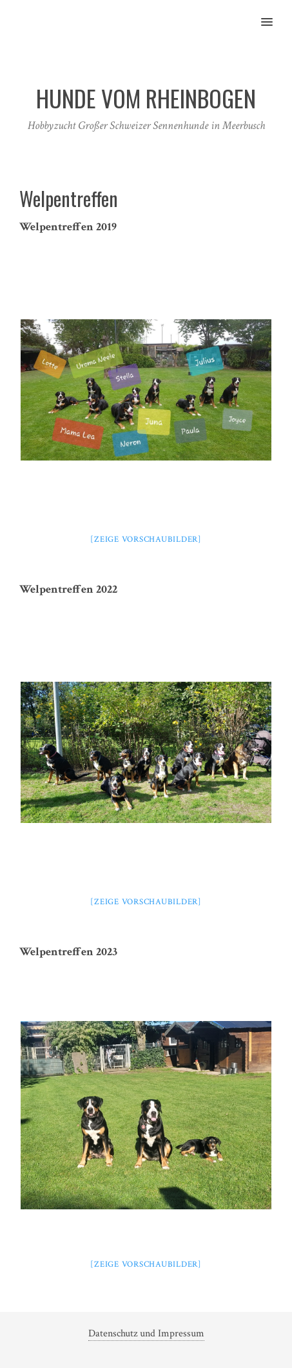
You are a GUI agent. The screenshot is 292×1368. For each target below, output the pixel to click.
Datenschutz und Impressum (146, 1333)
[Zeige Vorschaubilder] (146, 539)
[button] (274, 13)
